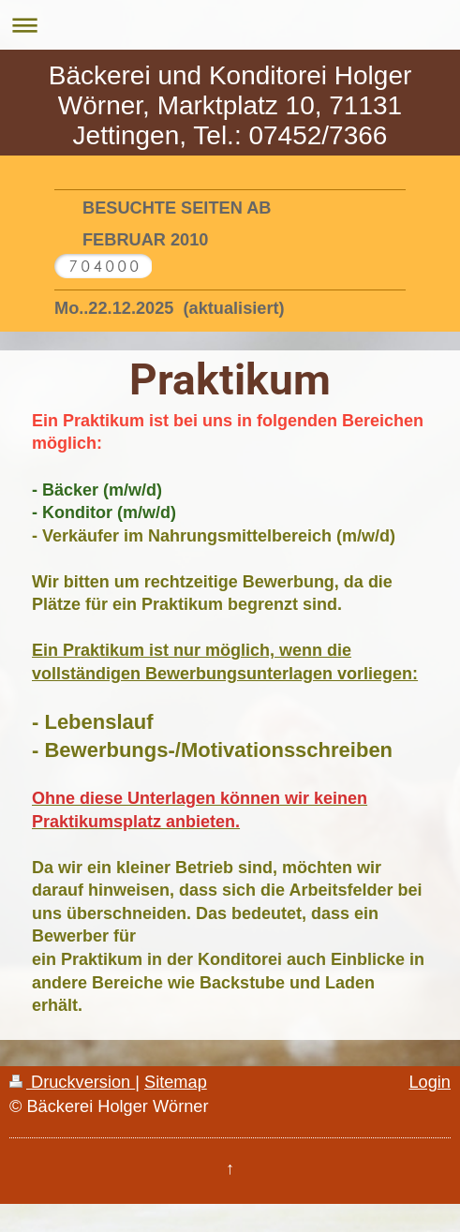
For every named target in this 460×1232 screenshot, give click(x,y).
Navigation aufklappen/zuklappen (230, 25)
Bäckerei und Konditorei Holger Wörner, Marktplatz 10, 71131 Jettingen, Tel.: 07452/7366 (230, 105)
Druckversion (72, 1082)
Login (429, 1082)
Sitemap (175, 1082)
